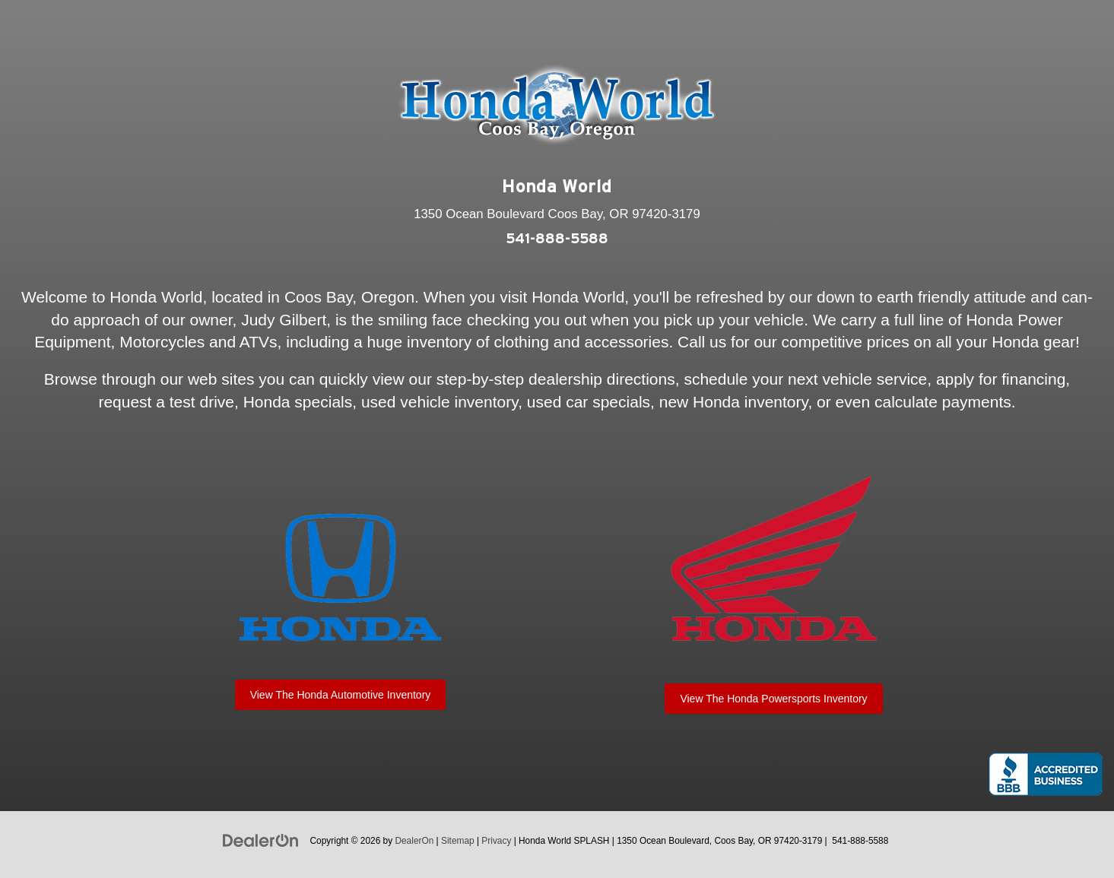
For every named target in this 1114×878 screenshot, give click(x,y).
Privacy (496, 840)
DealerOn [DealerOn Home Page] (414, 840)
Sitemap (457, 840)
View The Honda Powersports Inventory (773, 699)
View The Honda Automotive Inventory (340, 695)
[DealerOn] (261, 840)
